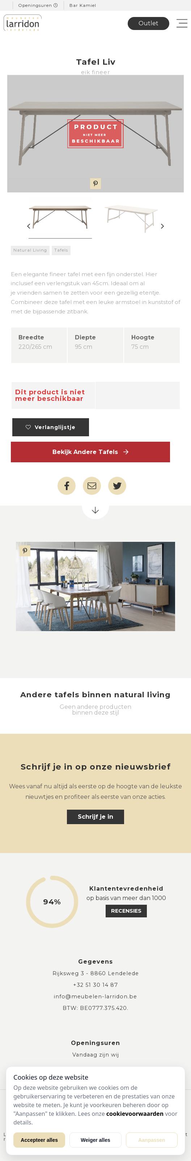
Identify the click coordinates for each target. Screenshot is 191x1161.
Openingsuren (38, 5)
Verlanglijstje (51, 427)
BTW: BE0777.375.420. (95, 1008)
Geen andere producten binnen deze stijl (95, 710)
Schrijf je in (95, 816)
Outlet (148, 23)
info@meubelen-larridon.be (95, 996)
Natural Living (30, 250)
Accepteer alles (39, 1140)
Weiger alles (95, 1140)
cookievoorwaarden (135, 1114)
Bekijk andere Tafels (90, 452)
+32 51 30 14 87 (95, 985)
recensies (126, 911)
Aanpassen (151, 1140)
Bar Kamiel (82, 5)
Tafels (61, 250)
